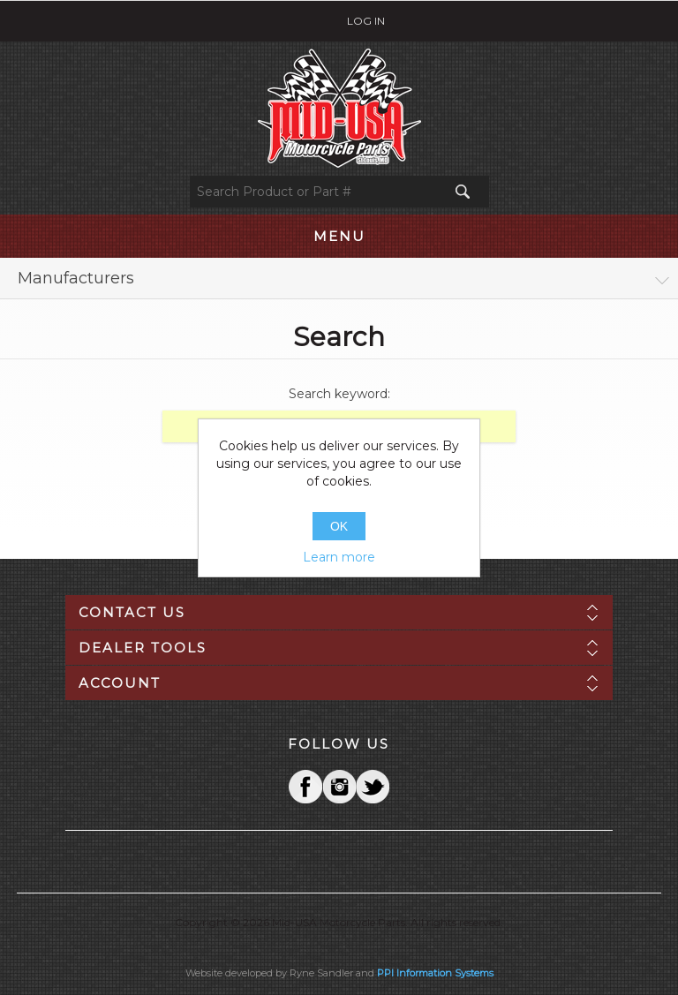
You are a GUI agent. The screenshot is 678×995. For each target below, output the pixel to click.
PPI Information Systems (435, 973)
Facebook (305, 786)
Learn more (339, 557)
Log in (366, 20)
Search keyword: (339, 394)
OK (339, 526)
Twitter (339, 786)
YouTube (372, 786)
